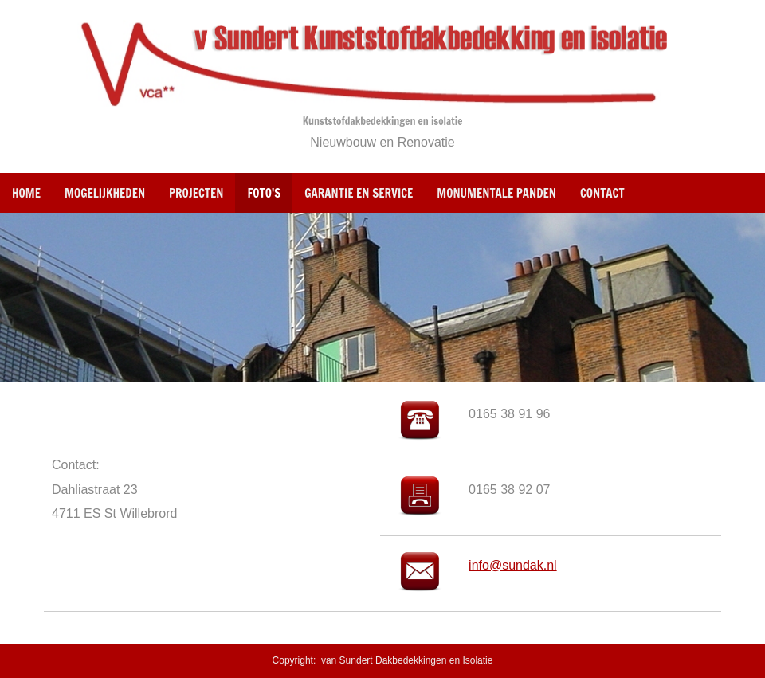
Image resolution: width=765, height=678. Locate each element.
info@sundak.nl (513, 565)
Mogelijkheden (105, 193)
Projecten (196, 193)
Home (26, 193)
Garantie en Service (358, 193)
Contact (602, 193)
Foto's (263, 193)
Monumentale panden (496, 193)
